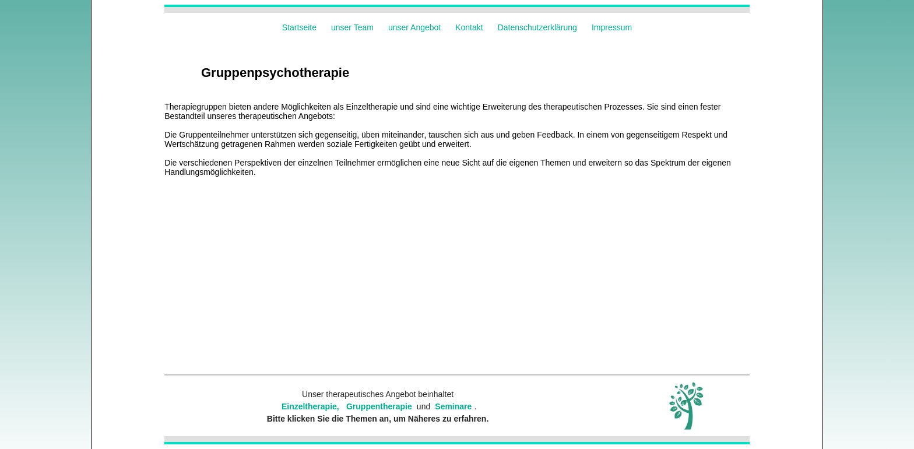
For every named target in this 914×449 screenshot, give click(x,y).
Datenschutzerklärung (537, 27)
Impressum (612, 27)
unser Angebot (414, 27)
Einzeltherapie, (310, 406)
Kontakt (469, 27)
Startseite (299, 27)
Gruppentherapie (379, 406)
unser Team (352, 27)
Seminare (453, 406)
